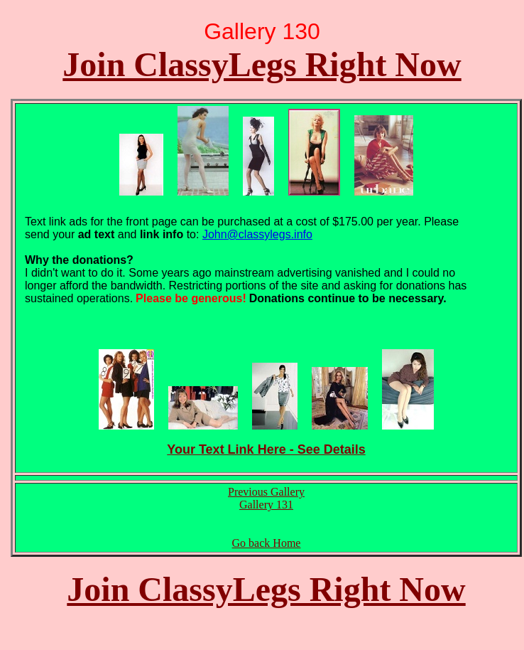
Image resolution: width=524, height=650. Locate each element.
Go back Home (266, 543)
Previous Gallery (266, 492)
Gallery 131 (266, 505)
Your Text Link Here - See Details (266, 449)
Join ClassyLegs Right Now (261, 64)
